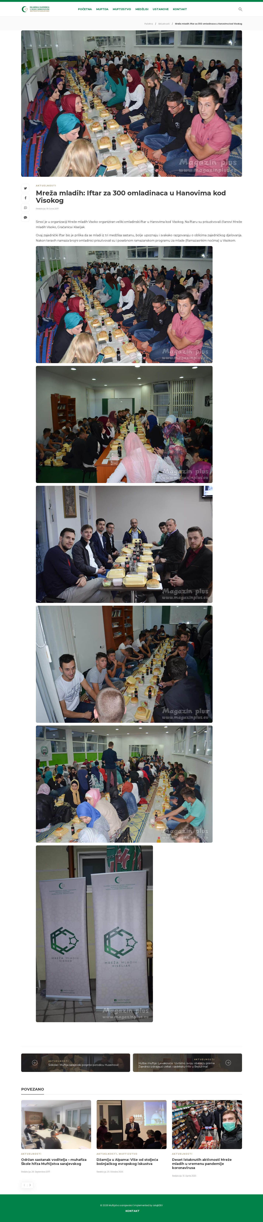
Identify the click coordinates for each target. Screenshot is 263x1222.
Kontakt (180, 9)
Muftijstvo (122, 9)
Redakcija (40, 208)
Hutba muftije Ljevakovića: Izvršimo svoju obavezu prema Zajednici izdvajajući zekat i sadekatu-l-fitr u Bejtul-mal (176, 1065)
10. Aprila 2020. (189, 1175)
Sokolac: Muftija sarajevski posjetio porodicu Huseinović (83, 1065)
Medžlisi (141, 9)
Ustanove (161, 9)
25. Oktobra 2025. (115, 1171)
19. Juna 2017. (52, 208)
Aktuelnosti (164, 23)
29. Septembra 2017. (41, 1171)
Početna (85, 9)
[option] (56, 1137)
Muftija (102, 9)
